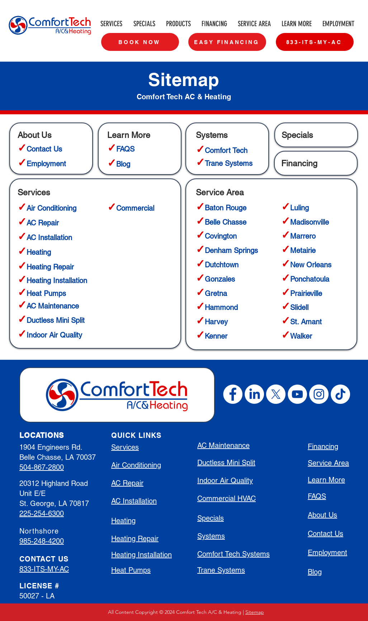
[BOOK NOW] (140, 42)
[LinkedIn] (254, 394)
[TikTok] (340, 394)
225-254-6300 (41, 513)
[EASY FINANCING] (227, 42)
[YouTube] (297, 394)
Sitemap (254, 612)
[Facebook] (232, 394)
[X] (276, 394)
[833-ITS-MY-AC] (315, 42)
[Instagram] (319, 394)
